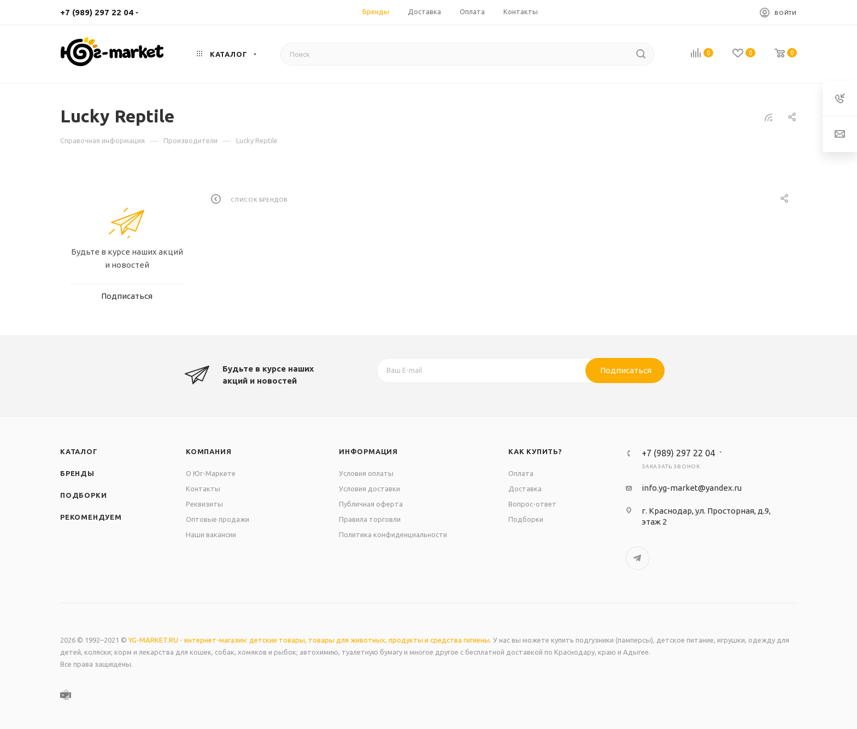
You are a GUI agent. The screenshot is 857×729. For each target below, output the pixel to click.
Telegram (637, 558)
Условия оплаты (366, 473)
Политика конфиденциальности (393, 534)
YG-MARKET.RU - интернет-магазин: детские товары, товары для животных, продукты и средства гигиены (309, 640)
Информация (368, 451)
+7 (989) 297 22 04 (96, 12)
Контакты (203, 488)
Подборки (83, 495)
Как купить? (535, 451)
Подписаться (625, 370)
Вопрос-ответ (532, 504)
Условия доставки (369, 488)
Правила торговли (370, 519)
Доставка (525, 488)
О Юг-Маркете (211, 473)
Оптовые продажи (217, 519)
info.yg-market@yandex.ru (692, 487)
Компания (208, 451)
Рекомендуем (91, 517)
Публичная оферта (371, 504)
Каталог (79, 451)
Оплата (520, 473)
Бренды (77, 473)
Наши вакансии (211, 534)
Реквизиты (204, 504)
